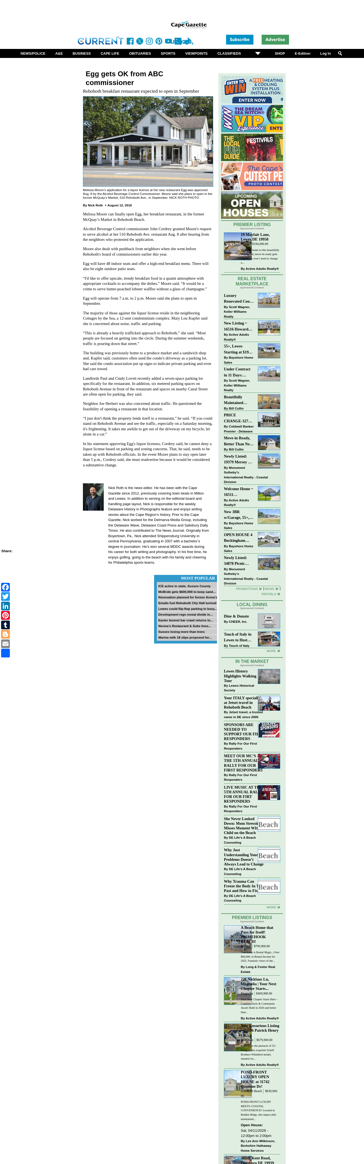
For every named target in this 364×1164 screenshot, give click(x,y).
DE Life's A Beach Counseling (240, 840)
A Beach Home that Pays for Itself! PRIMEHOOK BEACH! (257, 934)
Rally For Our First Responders (240, 746)
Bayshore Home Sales (238, 360)
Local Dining (252, 604)
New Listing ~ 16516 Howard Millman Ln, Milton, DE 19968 (238, 326)
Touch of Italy (239, 645)
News (269, 588)
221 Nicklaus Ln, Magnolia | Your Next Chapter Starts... (258, 984)
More (271, 651)
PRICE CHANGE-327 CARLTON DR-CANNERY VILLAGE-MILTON (237, 418)
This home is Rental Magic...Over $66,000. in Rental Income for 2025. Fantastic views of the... (260, 956)
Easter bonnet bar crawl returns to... (185, 620)
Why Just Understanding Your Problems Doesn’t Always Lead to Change (244, 857)
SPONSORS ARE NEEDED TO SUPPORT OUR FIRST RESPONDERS (244, 732)
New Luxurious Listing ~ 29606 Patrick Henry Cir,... (260, 1030)
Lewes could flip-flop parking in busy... (187, 608)
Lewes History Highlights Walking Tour (240, 676)
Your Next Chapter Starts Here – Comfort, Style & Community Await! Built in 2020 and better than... (259, 1006)
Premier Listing (252, 224)
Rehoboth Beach (251, 1091)
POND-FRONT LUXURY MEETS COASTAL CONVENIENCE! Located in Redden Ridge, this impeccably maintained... (258, 1110)
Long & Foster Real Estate (258, 969)
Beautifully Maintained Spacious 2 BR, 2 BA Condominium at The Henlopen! (239, 400)
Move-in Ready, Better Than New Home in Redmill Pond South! (238, 441)
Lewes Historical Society (239, 688)
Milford (246, 946)
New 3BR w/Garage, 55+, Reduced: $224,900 (236, 515)
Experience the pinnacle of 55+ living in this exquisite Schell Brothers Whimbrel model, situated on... (258, 1052)
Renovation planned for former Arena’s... (189, 597)
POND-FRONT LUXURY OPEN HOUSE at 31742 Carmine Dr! (255, 1079)
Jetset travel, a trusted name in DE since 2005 (243, 714)
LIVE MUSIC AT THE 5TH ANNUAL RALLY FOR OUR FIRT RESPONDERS (243, 794)
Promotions (247, 588)
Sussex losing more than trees (181, 631)
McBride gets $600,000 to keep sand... (187, 591)
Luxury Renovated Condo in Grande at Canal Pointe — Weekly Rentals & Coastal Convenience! (239, 299)
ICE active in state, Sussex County (184, 586)
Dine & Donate (236, 616)
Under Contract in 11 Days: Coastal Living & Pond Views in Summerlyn (238, 372)
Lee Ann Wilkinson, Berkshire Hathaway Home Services (258, 1145)
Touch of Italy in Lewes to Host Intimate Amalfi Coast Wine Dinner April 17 (238, 637)
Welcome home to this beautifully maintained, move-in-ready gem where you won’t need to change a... (260, 256)
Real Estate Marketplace (252, 281)
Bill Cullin (236, 408)
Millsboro (247, 1040)
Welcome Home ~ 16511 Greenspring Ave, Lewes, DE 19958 (238, 492)
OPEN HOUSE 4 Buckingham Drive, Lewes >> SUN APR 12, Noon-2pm (238, 538)
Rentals (269, 594)
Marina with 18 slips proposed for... (185, 637)
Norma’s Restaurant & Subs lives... (184, 626)
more (271, 907)
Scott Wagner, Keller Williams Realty (237, 311)
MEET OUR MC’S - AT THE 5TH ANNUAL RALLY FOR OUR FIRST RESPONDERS (244, 763)
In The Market (252, 661)
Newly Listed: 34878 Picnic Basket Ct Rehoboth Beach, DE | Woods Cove (238, 561)
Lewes (245, 244)
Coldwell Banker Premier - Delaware (239, 429)
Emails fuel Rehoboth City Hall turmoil (187, 603)
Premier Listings (252, 917)
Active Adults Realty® (262, 268)
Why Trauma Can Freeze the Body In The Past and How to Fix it (243, 886)
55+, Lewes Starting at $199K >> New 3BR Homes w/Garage (239, 349)
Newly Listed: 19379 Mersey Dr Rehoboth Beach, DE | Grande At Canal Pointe (238, 459)
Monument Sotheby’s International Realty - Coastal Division (246, 475)
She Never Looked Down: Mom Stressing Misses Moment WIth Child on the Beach (242, 826)
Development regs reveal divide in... (185, 614)
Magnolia (247, 993)
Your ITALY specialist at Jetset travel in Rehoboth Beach (242, 702)
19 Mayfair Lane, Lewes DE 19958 (255, 236)
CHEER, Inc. (238, 621)
